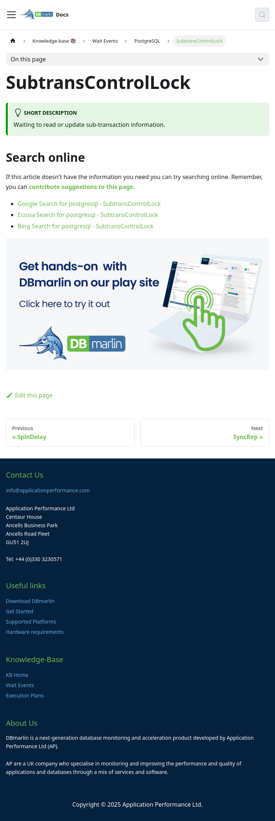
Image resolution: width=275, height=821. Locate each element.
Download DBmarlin (30, 600)
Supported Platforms (31, 621)
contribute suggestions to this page (81, 187)
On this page (28, 59)
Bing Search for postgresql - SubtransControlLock (85, 226)
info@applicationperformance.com (48, 490)
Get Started (19, 611)
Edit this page (29, 395)
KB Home (17, 674)
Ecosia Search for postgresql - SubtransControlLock (88, 215)
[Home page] (13, 41)
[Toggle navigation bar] (11, 14)
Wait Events (20, 685)
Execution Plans (25, 695)
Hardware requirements (35, 631)
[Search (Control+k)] (262, 15)
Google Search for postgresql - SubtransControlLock (89, 204)
